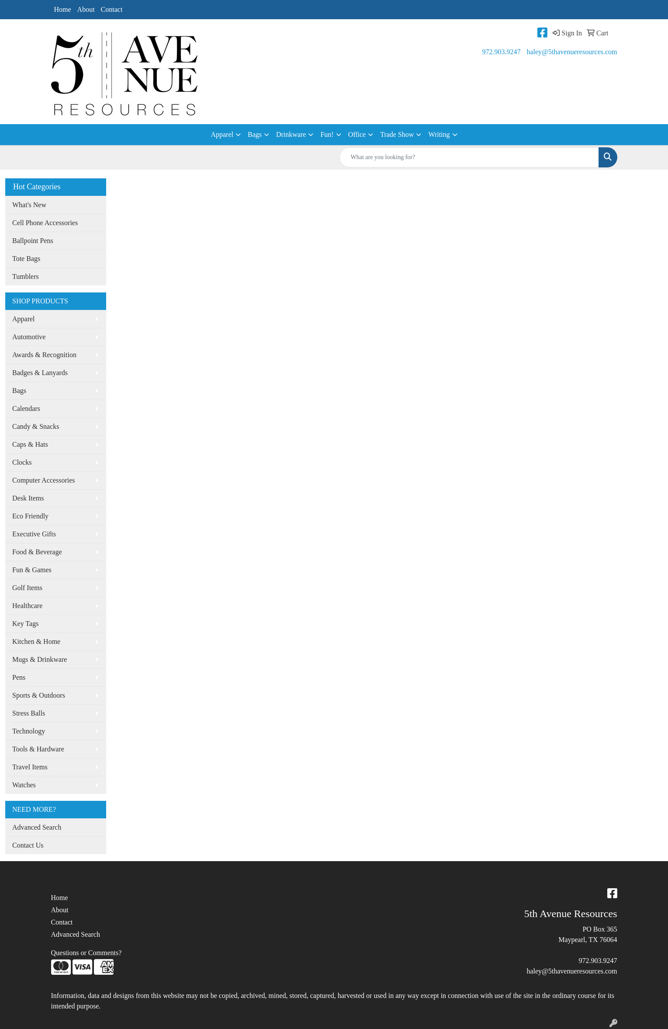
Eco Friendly (30, 516)
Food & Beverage (37, 552)
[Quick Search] (469, 157)
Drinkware (291, 134)
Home (62, 9)
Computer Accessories (43, 480)
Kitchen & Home (36, 641)
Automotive (28, 337)
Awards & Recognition (44, 354)
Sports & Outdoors (38, 695)
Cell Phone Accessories (45, 222)
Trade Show (397, 134)
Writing (439, 134)
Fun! (326, 134)
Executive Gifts (34, 534)
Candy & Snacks (35, 426)
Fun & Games (32, 570)
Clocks (21, 462)
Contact (112, 9)
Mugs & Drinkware (39, 659)
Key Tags (25, 623)
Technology (28, 731)
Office (357, 134)
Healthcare (27, 605)
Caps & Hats (30, 444)
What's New (29, 205)
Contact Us (28, 845)
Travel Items (30, 767)
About (86, 9)
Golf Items (27, 587)
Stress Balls (28, 713)
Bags (255, 134)
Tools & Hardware (38, 749)
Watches (24, 785)
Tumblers (25, 276)
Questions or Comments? (86, 952)
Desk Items (28, 498)
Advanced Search (36, 827)
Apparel (222, 134)
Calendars (26, 408)
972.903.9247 (501, 52)
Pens (18, 677)
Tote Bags (26, 258)
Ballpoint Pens (32, 240)
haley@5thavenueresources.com (571, 52)
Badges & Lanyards (40, 372)
